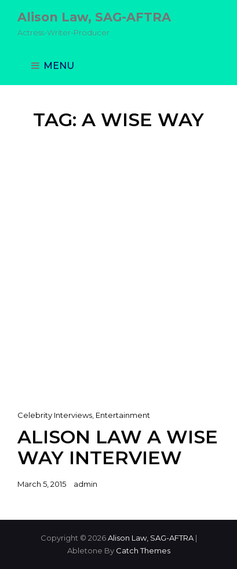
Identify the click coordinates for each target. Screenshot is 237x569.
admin (85, 484)
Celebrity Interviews (54, 415)
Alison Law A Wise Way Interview (117, 447)
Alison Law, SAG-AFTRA (94, 17)
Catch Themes (143, 550)
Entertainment (123, 415)
